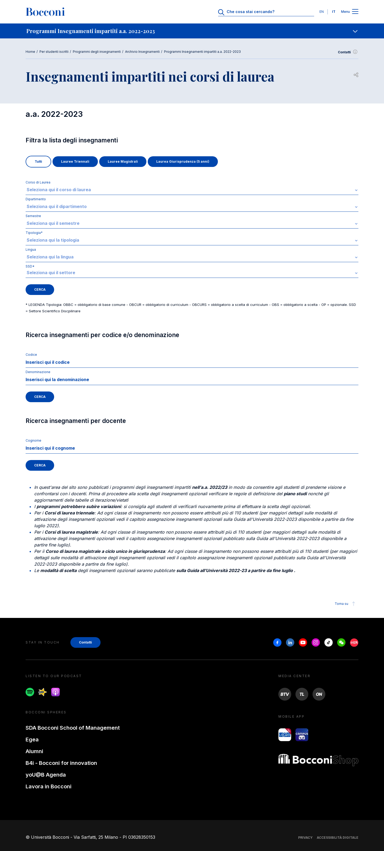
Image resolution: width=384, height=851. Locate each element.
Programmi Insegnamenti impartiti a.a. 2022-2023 (202, 52)
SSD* (192, 271)
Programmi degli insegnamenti (97, 52)
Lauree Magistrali (123, 161)
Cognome (33, 440)
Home (30, 52)
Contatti (348, 52)
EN (321, 12)
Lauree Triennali (75, 161)
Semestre (33, 216)
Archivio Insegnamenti (142, 52)
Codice (31, 355)
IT (333, 12)
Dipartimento (36, 199)
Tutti (38, 161)
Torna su (346, 604)
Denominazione (38, 372)
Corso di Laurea (38, 182)
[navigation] (192, 30)
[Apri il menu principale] (355, 12)
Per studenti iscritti (54, 52)
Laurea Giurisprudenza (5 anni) (182, 161)
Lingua (31, 249)
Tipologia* (34, 233)
